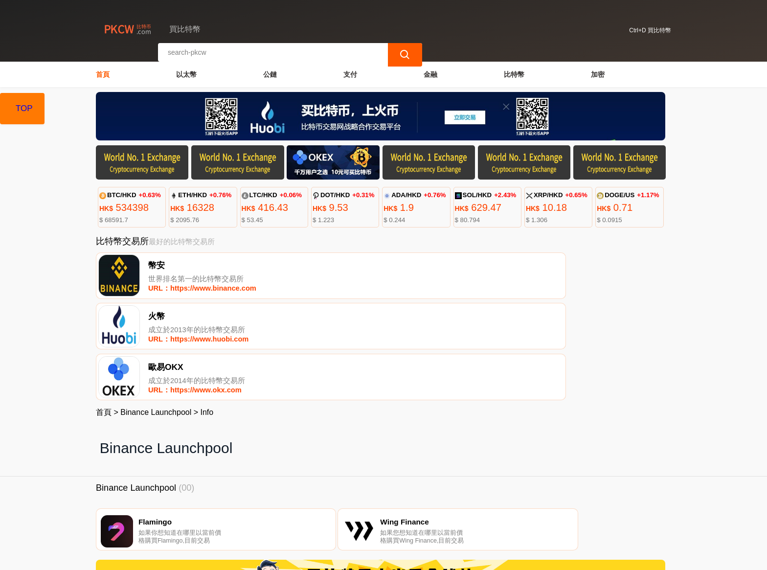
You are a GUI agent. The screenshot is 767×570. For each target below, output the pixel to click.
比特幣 (514, 71)
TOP (24, 108)
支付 (350, 71)
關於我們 (259, 520)
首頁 (103, 71)
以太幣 (186, 71)
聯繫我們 (212, 520)
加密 (598, 71)
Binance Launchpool (155, 315)
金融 (430, 71)
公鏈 (270, 71)
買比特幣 (261, 558)
